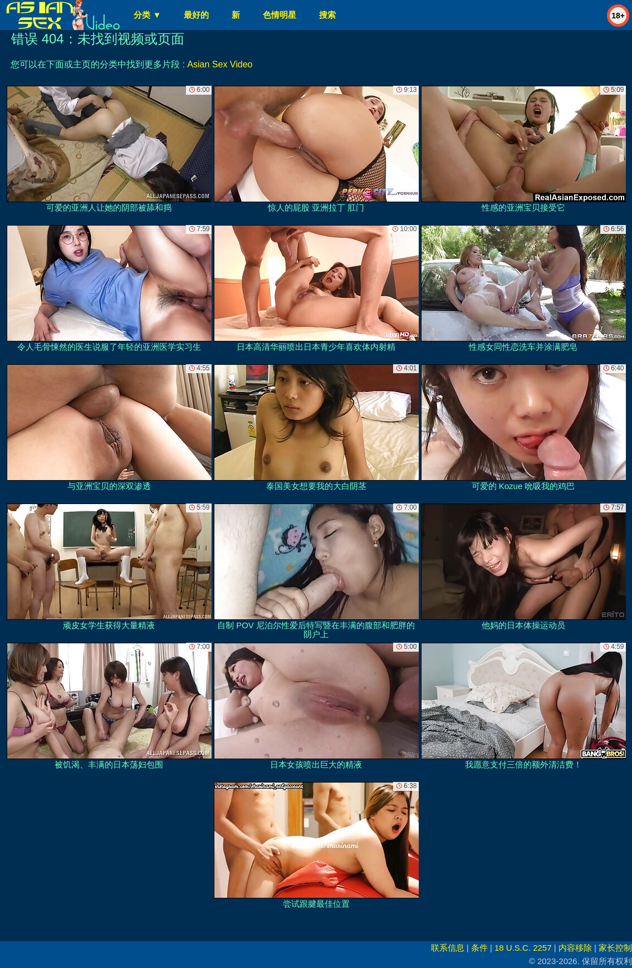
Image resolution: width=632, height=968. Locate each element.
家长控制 (615, 947)
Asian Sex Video (219, 64)
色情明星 (279, 14)
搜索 (327, 14)
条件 (479, 947)
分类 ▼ (147, 14)
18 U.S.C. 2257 (523, 947)
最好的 (196, 14)
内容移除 (575, 947)
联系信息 (447, 947)
